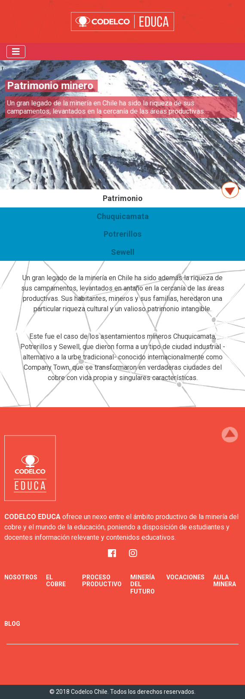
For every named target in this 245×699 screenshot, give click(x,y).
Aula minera (224, 581)
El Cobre (56, 581)
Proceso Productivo (102, 581)
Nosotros (20, 577)
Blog (12, 623)
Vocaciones (185, 577)
